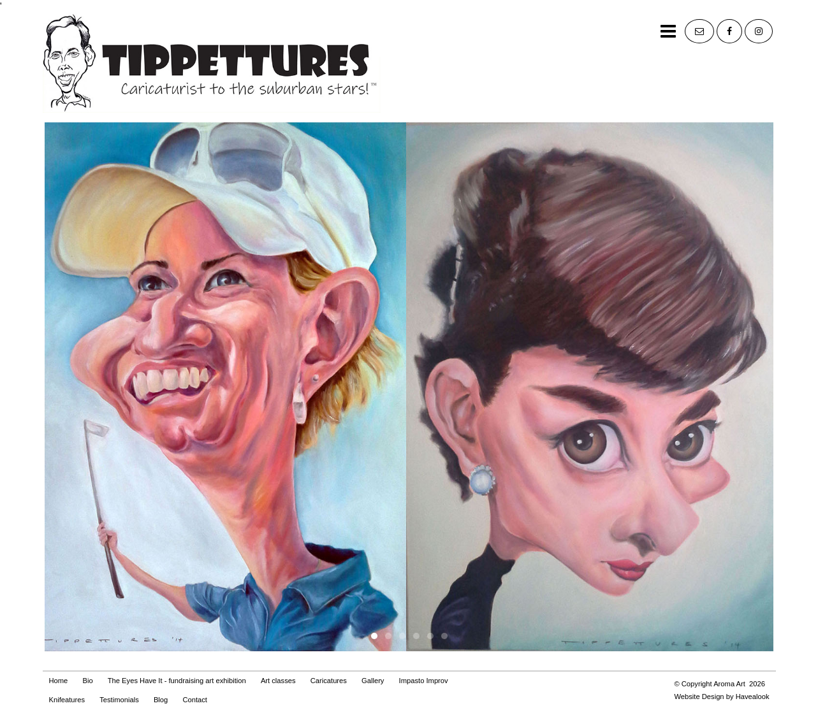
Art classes (278, 680)
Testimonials (119, 700)
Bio (87, 680)
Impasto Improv (423, 680)
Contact (194, 700)
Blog (161, 700)
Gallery (373, 680)
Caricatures (328, 680)
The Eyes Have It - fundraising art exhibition (177, 680)
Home (58, 680)
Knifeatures (67, 700)
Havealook (753, 696)
